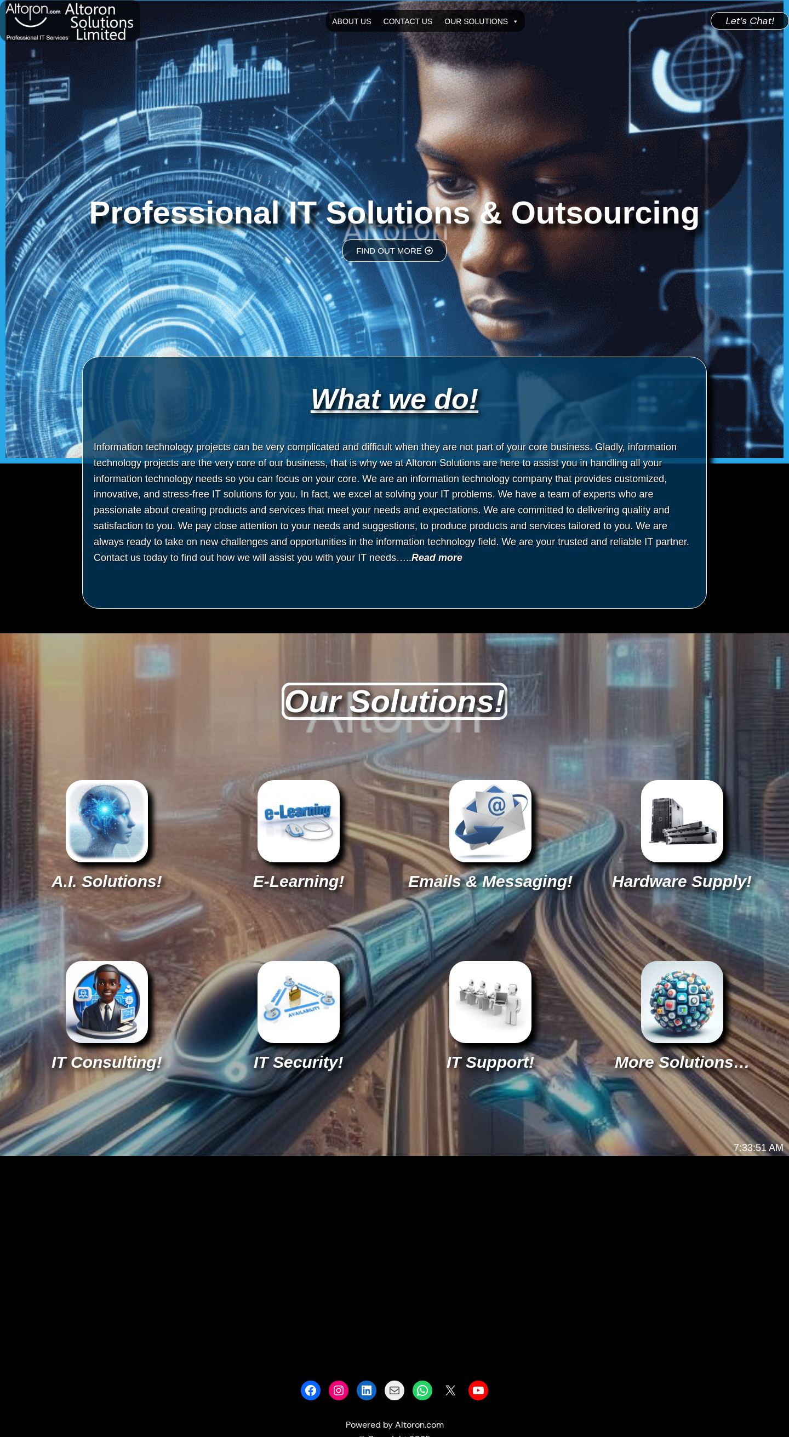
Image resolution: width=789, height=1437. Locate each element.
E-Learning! (299, 881)
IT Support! (490, 1062)
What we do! (394, 399)
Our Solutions (481, 21)
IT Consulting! (107, 1062)
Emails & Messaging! (490, 881)
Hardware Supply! (682, 881)
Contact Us (408, 21)
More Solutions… (682, 1062)
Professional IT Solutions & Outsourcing (394, 212)
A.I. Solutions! (107, 881)
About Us (351, 21)
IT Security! (298, 1062)
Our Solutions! (394, 701)
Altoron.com (419, 1424)
